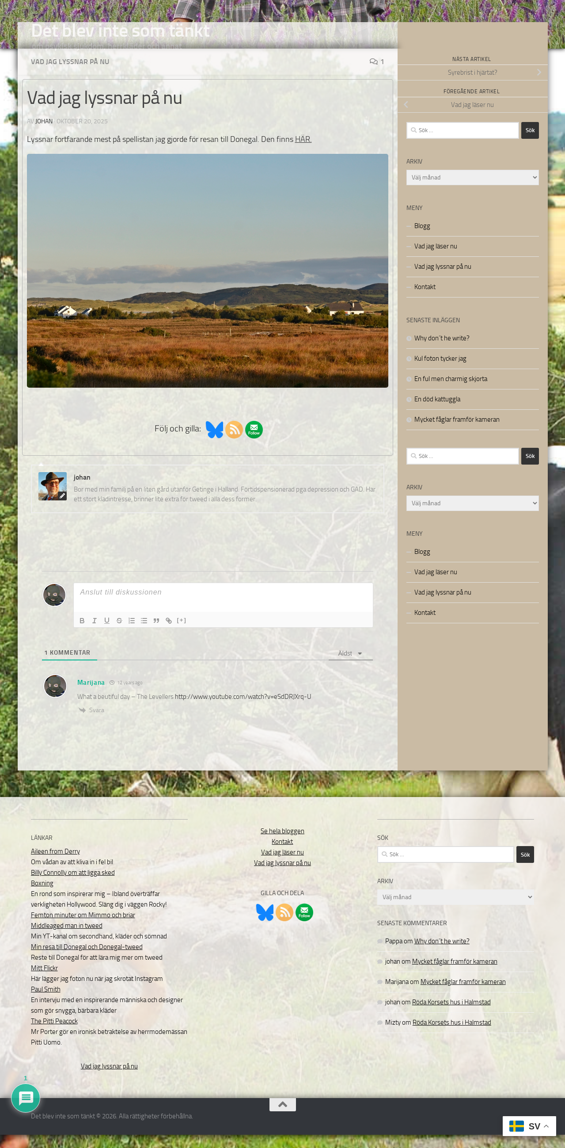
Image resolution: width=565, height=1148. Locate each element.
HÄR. (303, 152)
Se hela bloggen (282, 844)
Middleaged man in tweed (66, 939)
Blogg (422, 239)
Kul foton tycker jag (440, 372)
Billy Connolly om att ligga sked (73, 886)
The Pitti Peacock (54, 1034)
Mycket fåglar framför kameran (457, 433)
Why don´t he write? (442, 351)
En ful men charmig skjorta (450, 392)
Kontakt (425, 300)
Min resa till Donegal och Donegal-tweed (87, 960)
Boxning (42, 896)
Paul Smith (46, 1003)
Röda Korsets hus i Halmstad (451, 1015)
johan (44, 134)
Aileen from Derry (55, 865)
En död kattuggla (437, 412)
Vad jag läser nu (435, 259)
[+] (182, 633)
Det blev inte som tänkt (120, 30)
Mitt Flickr (44, 981)
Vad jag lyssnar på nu (70, 75)
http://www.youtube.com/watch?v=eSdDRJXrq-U (243, 710)
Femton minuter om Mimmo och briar (83, 928)
